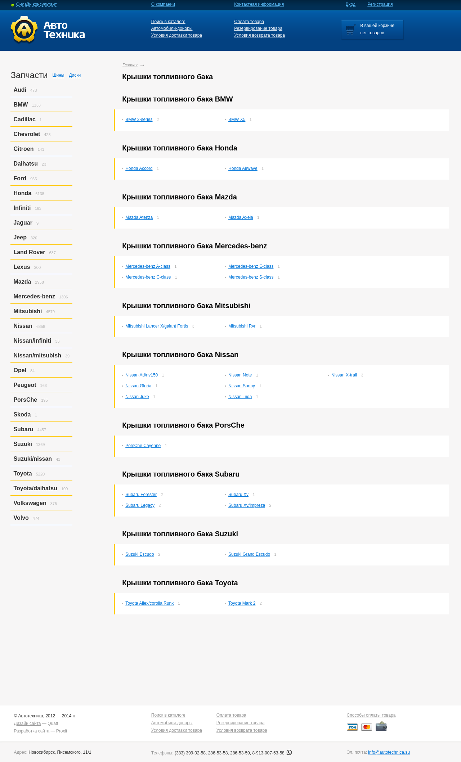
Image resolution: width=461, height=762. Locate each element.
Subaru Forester (141, 494)
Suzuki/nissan (32, 459)
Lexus (21, 267)
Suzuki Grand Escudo (249, 554)
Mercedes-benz (34, 296)
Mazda (22, 282)
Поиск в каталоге (168, 21)
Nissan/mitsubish (37, 355)
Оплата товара (249, 21)
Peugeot (24, 385)
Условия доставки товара (176, 35)
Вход (350, 4)
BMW (20, 105)
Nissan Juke (137, 396)
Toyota (22, 473)
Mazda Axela (240, 217)
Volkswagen (29, 503)
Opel (19, 370)
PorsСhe (25, 400)
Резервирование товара (258, 28)
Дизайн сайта (27, 723)
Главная (130, 65)
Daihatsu (25, 164)
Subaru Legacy (140, 505)
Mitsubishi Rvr (241, 326)
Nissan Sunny (241, 385)
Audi (19, 90)
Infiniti (22, 208)
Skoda (22, 414)
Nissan (22, 326)
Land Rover (29, 252)
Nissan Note (240, 375)
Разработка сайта (31, 731)
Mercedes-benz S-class (250, 277)
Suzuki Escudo (139, 554)
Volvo (20, 518)
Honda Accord (138, 168)
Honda (22, 193)
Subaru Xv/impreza (246, 505)
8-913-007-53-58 (272, 753)
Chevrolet (26, 134)
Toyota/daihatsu (35, 488)
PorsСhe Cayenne (143, 445)
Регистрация (380, 4)
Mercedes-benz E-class (250, 266)
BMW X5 (236, 119)
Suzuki (22, 444)
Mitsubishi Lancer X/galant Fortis (156, 326)
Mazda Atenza (139, 217)
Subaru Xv (238, 494)
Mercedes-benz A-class (147, 266)
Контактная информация (259, 4)
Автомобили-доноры (172, 28)
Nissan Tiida (240, 396)
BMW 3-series (138, 119)
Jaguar (22, 223)
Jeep (19, 237)
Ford (19, 178)
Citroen (23, 149)
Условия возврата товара (259, 35)
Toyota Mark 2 (241, 603)
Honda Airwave (243, 168)
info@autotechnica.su (389, 752)
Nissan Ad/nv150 (141, 375)
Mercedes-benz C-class (148, 277)
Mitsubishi (27, 311)
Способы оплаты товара (371, 715)
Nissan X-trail (344, 375)
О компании (163, 4)
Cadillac (24, 119)
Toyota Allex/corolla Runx (149, 603)
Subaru (23, 429)
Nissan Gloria (138, 385)
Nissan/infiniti (32, 341)
